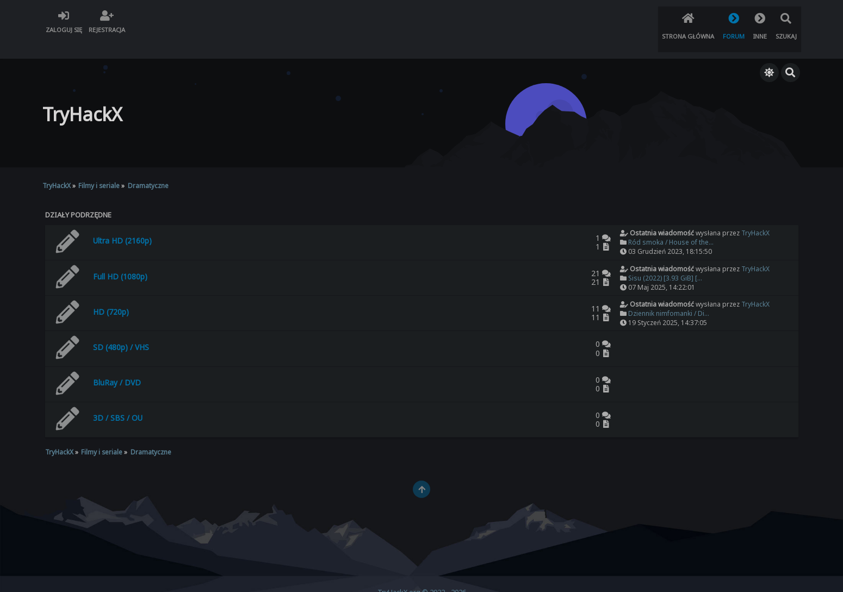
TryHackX (755, 215)
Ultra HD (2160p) (122, 222)
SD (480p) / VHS (121, 328)
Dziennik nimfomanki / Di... (668, 295)
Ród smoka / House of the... (671, 224)
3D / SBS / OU (117, 400)
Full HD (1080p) (120, 258)
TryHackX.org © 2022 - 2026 (421, 573)
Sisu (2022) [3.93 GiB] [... (665, 259)
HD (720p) (111, 293)
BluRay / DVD (117, 364)
